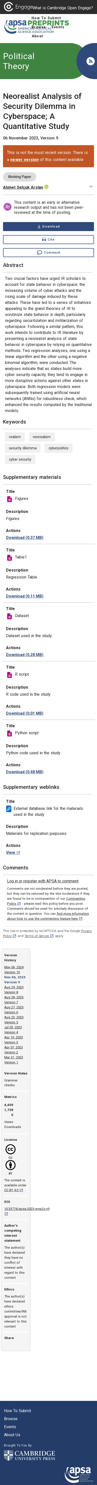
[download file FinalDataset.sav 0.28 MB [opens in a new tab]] (24, 655)
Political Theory (19, 61)
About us (12, 1434)
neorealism (42, 437)
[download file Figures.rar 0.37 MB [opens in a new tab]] (24, 538)
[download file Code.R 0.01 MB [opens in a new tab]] (24, 713)
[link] (42, 881)
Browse (11, 1418)
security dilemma (23, 448)
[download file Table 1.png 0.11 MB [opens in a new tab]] (24, 596)
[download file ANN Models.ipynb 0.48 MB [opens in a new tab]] (24, 772)
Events (10, 1426)
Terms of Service (39, 936)
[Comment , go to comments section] (48, 252)
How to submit (17, 1410)
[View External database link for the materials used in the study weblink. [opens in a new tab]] (13, 852)
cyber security (20, 459)
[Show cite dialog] (48, 239)
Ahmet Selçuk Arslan (23, 187)
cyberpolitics (58, 448)
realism (15, 437)
